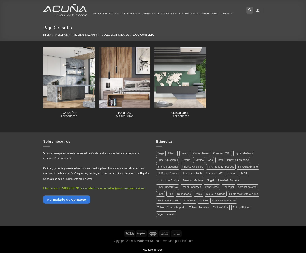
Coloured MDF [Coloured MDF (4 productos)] (222, 153)
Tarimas (149, 13)
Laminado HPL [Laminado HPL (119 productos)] (215, 173)
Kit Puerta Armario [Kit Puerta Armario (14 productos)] (168, 173)
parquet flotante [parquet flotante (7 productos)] (247, 187)
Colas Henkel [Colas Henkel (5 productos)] (201, 153)
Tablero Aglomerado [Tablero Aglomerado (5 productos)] (224, 200)
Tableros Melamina (84, 34)
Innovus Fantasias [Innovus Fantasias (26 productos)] (238, 159)
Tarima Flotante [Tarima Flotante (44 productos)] (242, 207)
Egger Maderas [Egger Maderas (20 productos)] (244, 153)
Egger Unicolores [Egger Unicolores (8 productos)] (167, 159)
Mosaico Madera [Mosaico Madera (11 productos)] (193, 180)
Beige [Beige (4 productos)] (160, 153)
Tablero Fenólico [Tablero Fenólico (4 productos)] (199, 207)
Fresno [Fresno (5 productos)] (186, 159)
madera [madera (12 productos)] (232, 173)
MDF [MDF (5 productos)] (244, 173)
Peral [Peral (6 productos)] (160, 193)
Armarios (187, 13)
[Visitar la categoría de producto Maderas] (124, 84)
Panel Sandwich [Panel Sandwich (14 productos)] (191, 187)
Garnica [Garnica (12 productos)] (199, 159)
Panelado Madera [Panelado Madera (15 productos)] (228, 180)
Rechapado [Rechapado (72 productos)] (184, 193)
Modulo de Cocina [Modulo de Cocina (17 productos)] (168, 180)
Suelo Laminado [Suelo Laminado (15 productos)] (215, 193)
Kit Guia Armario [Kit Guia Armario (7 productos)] (248, 166)
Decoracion (130, 13)
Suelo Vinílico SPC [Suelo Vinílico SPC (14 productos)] (168, 200)
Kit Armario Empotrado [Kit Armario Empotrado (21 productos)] (220, 166)
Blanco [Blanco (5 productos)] (172, 153)
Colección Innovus (115, 34)
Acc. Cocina (167, 13)
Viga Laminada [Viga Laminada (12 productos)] (166, 214)
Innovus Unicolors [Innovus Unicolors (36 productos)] (192, 166)
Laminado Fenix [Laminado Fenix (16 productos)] (192, 173)
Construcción (208, 13)
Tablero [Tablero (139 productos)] (203, 200)
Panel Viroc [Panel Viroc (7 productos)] (212, 187)
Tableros (111, 13)
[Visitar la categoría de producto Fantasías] (69, 84)
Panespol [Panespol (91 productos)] (228, 187)
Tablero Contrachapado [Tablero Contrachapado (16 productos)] (171, 207)
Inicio (97, 13)
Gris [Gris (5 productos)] (210, 159)
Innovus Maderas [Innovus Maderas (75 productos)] (167, 166)
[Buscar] (249, 10)
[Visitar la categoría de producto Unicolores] (180, 84)
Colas (227, 13)
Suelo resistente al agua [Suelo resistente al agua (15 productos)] (243, 193)
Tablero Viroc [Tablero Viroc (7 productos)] (220, 207)
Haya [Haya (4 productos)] (220, 159)
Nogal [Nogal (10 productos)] (210, 180)
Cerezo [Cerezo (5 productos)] (185, 153)
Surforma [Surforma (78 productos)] (189, 200)
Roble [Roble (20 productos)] (198, 193)
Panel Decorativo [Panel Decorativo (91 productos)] (167, 187)
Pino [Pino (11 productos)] (170, 193)
